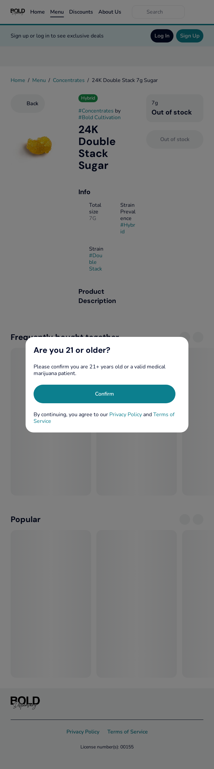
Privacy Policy (125, 414)
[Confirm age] (104, 394)
